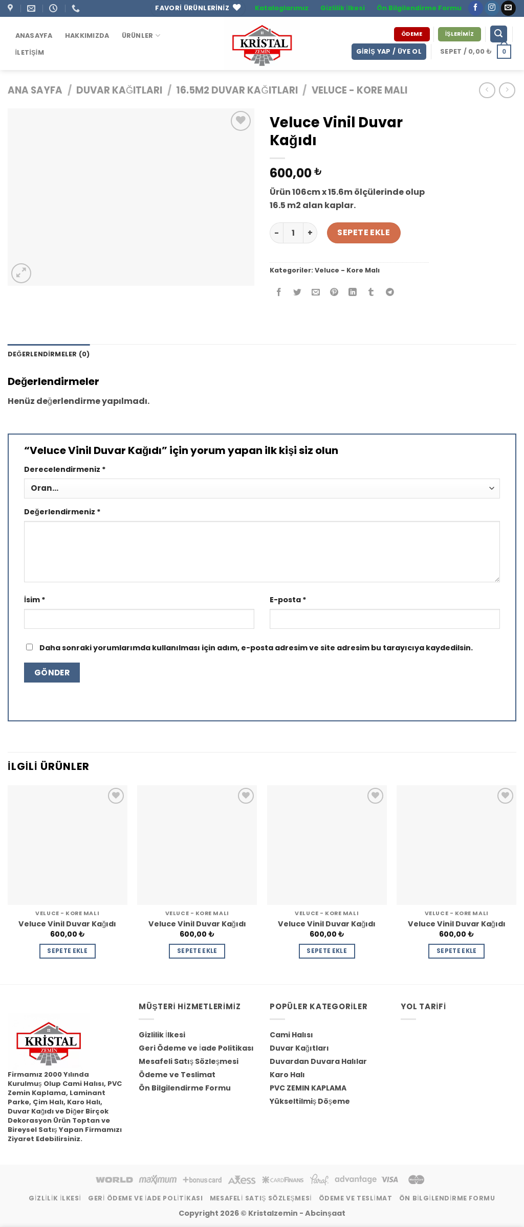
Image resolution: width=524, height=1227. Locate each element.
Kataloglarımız (282, 8)
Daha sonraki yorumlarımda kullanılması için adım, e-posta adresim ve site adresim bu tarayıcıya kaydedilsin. (256, 648)
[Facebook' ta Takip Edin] (475, 8)
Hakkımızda (87, 35)
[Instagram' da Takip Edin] (492, 8)
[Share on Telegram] (389, 293)
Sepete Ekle (363, 232)
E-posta (288, 600)
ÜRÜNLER (141, 35)
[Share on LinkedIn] (352, 293)
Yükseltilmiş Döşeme (310, 1101)
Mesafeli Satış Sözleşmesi (188, 1061)
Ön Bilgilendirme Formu (419, 8)
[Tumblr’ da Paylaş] (371, 293)
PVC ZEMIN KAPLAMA (308, 1088)
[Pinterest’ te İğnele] (334, 293)
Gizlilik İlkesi (342, 8)
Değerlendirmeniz (62, 512)
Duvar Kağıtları (119, 90)
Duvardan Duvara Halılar (318, 1061)
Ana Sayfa (35, 90)
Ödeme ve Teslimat (177, 1075)
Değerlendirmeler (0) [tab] (49, 354)
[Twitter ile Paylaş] (297, 293)
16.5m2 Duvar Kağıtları (236, 90)
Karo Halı (287, 1075)
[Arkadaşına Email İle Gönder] (316, 293)
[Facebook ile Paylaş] (279, 293)
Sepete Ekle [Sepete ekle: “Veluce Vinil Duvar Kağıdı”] (67, 951)
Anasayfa (34, 35)
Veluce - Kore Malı (359, 90)
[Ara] (499, 34)
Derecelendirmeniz (65, 469)
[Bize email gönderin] (508, 8)
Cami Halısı (291, 1035)
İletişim (29, 52)
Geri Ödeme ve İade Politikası (196, 1048)
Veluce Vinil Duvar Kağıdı (67, 924)
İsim (35, 600)
